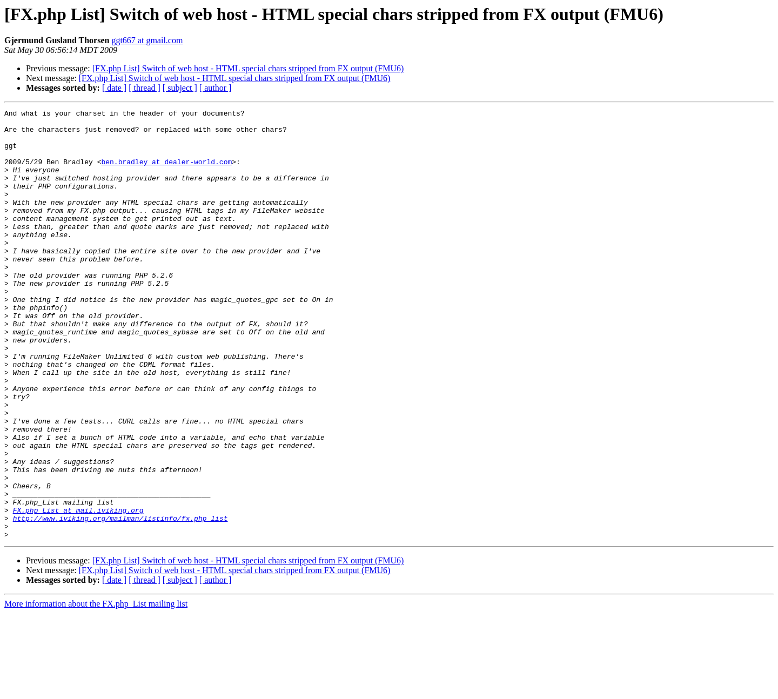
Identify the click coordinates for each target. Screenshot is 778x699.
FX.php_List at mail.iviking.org (78, 591)
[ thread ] (144, 87)
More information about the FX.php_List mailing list (95, 689)
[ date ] (114, 87)
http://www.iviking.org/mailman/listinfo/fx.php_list (120, 601)
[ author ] (215, 87)
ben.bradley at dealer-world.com (166, 173)
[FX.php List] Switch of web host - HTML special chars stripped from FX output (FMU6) (248, 68)
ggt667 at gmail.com (147, 40)
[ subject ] (180, 87)
